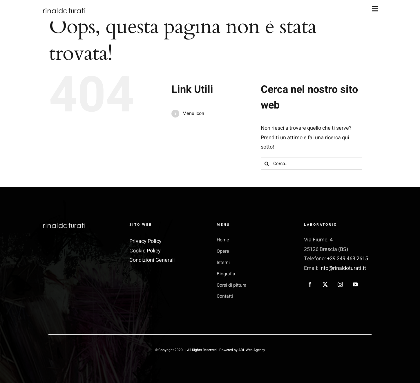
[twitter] (325, 284)
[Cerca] (267, 164)
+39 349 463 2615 (347, 259)
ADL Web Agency (251, 350)
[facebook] (310, 284)
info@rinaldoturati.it (342, 268)
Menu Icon (193, 113)
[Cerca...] (311, 164)
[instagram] (340, 284)
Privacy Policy (145, 241)
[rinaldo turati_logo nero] (64, 10)
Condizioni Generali (152, 260)
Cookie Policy (145, 251)
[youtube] (355, 284)
